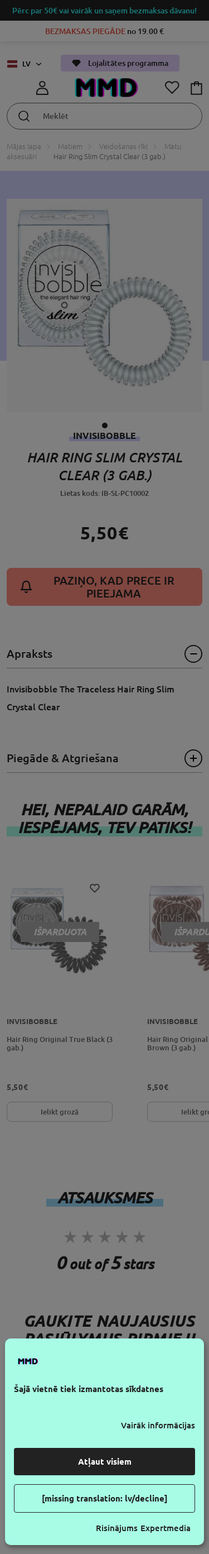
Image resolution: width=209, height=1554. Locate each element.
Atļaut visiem (105, 1461)
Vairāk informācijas (158, 1425)
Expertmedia (165, 1528)
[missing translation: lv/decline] (105, 1498)
